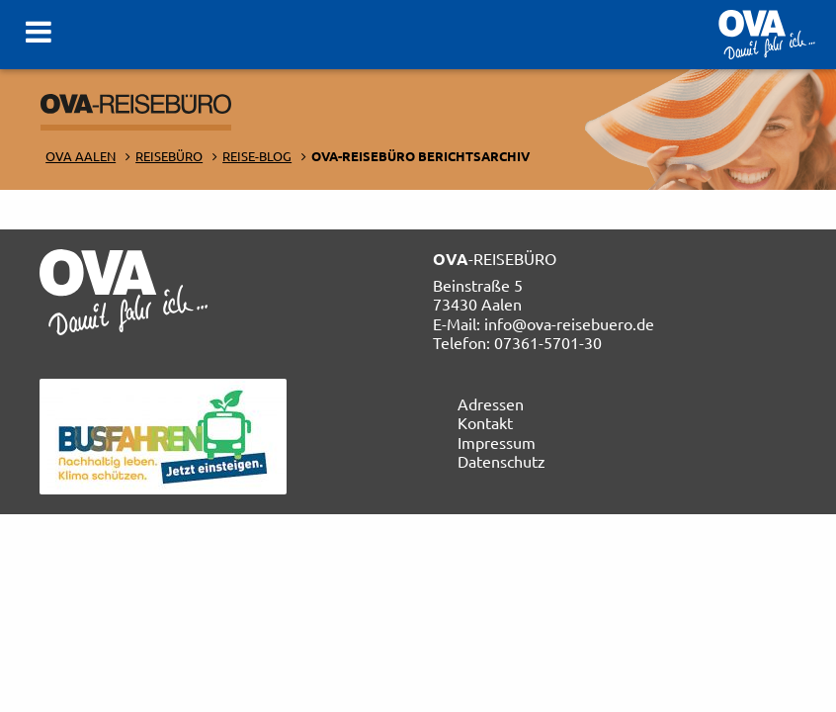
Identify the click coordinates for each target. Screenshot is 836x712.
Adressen (491, 403)
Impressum (497, 442)
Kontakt (485, 422)
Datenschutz (501, 461)
